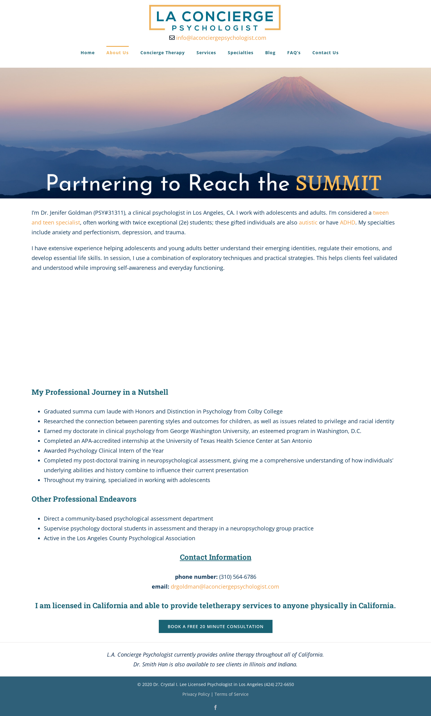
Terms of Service (232, 694)
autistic (308, 222)
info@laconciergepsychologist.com (217, 37)
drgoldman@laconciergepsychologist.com (225, 586)
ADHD (347, 222)
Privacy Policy (196, 694)
